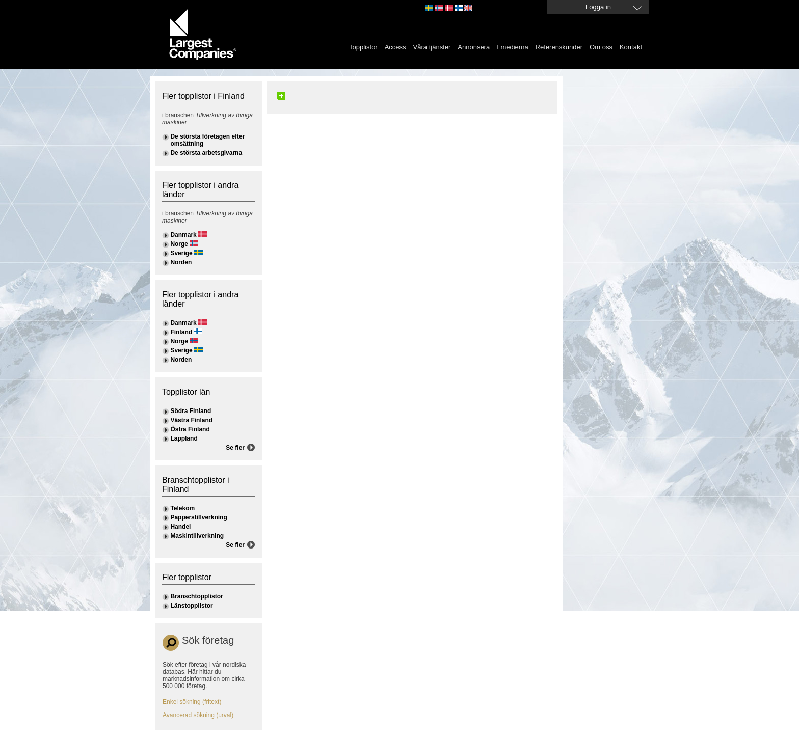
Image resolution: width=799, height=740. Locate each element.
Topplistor (363, 47)
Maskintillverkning (197, 535)
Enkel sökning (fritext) (192, 701)
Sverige (181, 253)
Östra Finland (189, 429)
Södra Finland (190, 411)
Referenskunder (559, 47)
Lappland (183, 438)
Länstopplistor (191, 605)
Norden (181, 262)
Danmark (183, 234)
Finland (181, 332)
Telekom (182, 508)
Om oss (601, 47)
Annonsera (474, 47)
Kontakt (631, 47)
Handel (180, 526)
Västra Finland (191, 420)
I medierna (512, 47)
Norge (179, 244)
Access (395, 47)
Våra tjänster (432, 47)
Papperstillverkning (198, 517)
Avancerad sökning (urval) (198, 715)
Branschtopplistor (196, 596)
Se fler (235, 447)
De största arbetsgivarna (206, 152)
